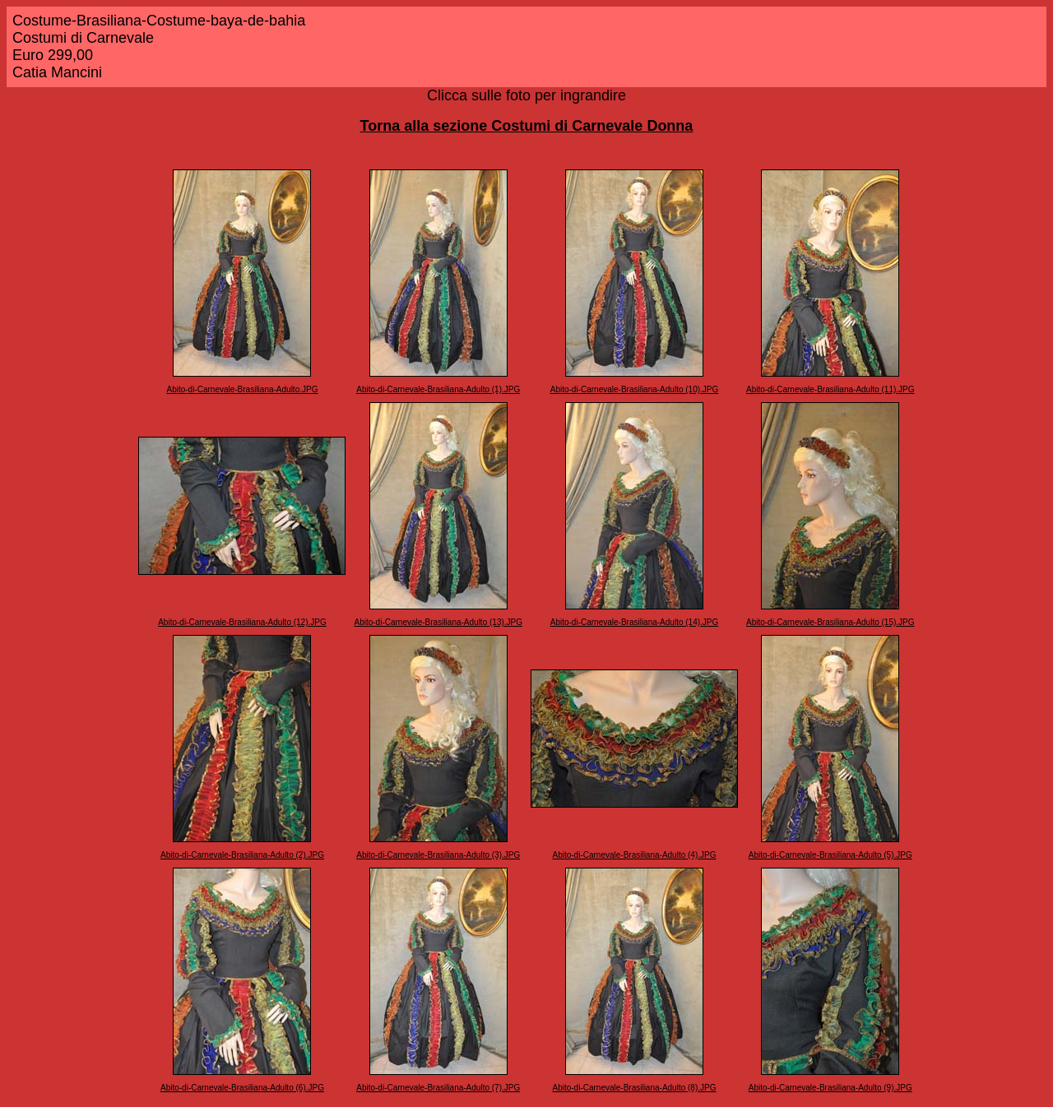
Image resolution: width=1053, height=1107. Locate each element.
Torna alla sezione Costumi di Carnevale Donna (526, 126)
